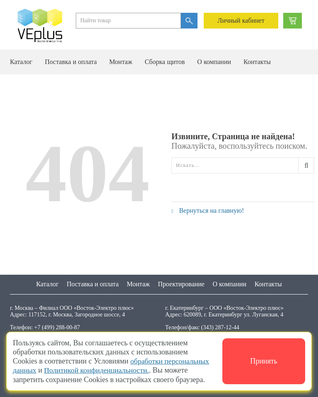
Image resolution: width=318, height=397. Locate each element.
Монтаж (120, 61)
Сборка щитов (165, 61)
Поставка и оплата (71, 61)
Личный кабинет (240, 20)
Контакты (257, 61)
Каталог (21, 61)
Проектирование (181, 284)
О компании (214, 61)
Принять (263, 361)
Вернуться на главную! (207, 210)
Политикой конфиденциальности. (97, 370)
